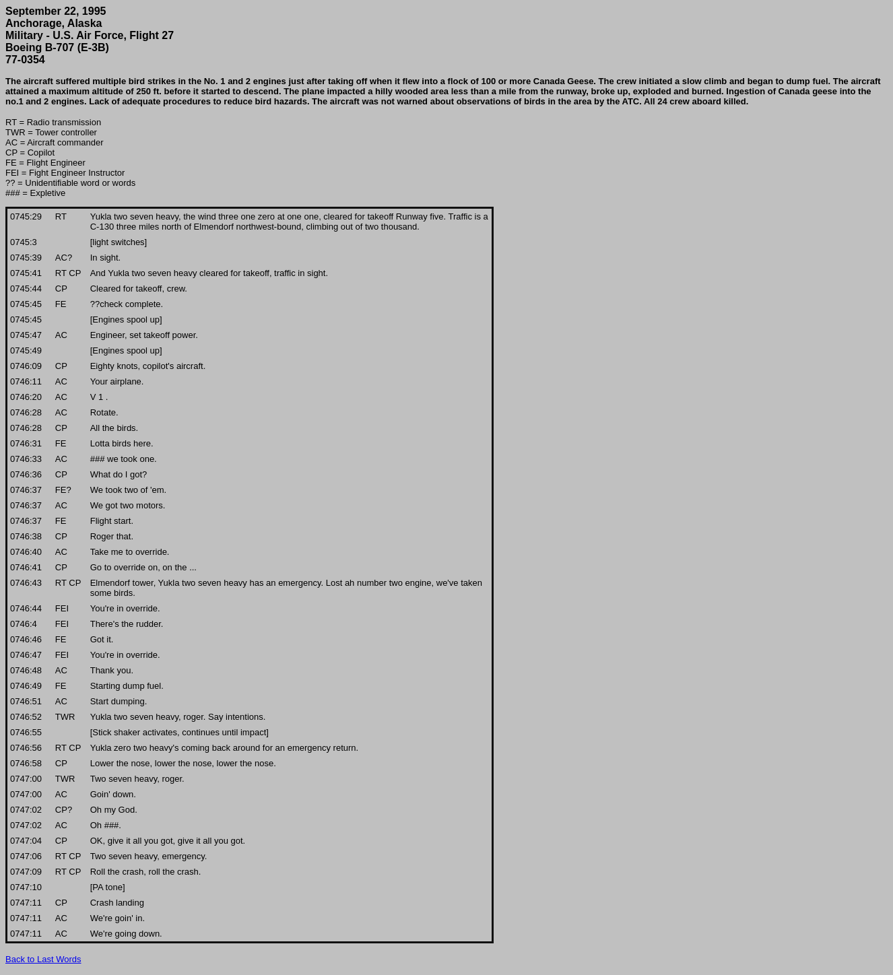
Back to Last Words (43, 959)
